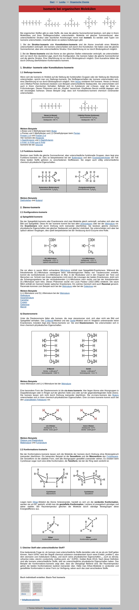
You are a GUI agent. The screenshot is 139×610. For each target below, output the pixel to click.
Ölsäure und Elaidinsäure (31, 440)
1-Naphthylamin (27, 140)
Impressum (82, 608)
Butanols (40, 138)
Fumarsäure (41, 443)
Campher (24, 300)
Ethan (35, 502)
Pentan (77, 133)
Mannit (23, 307)
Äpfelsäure (25, 295)
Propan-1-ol (25, 135)
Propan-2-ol (40, 135)
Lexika (62, 2)
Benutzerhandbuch (51, 608)
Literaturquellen (106, 608)
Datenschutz (93, 608)
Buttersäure (77, 158)
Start (52, 2)
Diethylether (25, 200)
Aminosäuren (86, 224)
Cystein (23, 302)
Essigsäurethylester (101, 158)
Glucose (39, 145)
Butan (54, 131)
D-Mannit (49, 321)
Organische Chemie (79, 2)
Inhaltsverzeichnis (31, 600)
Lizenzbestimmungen (68, 608)
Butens (115, 395)
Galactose (88, 286)
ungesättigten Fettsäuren (35, 400)
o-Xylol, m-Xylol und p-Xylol (32, 142)
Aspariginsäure (27, 298)
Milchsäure (65, 270)
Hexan (78, 81)
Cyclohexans (112, 456)
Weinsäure (110, 224)
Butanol (39, 200)
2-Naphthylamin (46, 140)
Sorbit (72, 321)
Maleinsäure (25, 443)
